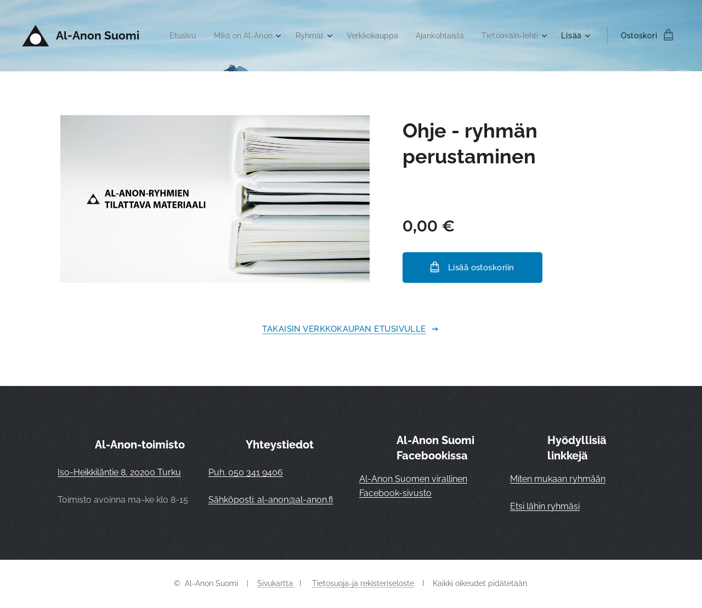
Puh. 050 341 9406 (245, 472)
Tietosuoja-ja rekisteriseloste (363, 583)
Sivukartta (276, 583)
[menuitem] (248, 35)
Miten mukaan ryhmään (557, 479)
